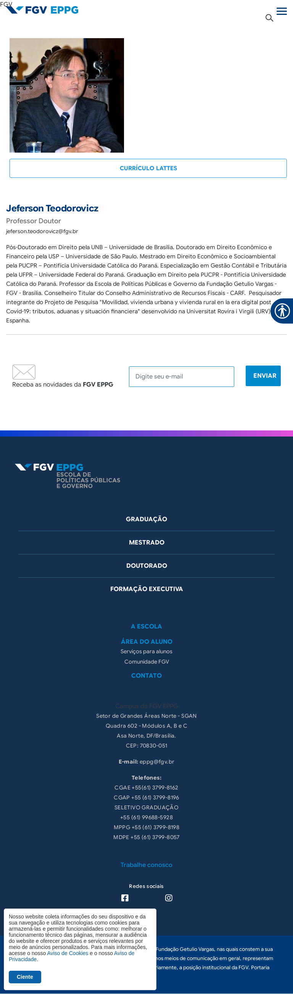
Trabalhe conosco (146, 865)
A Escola (146, 626)
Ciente (25, 977)
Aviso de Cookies (67, 953)
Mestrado (146, 542)
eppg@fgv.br (157, 761)
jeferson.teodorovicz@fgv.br (42, 231)
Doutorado (146, 566)
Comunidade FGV (146, 661)
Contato (146, 676)
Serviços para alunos (146, 651)
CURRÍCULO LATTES (148, 168)
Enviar (265, 376)
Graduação (146, 519)
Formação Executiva (146, 589)
